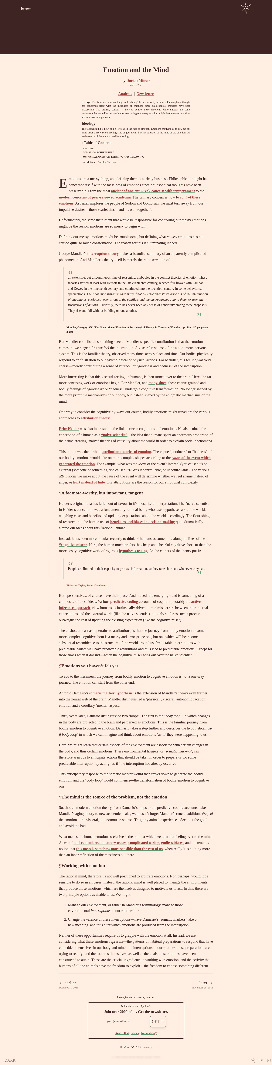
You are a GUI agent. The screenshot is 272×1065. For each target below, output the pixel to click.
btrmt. (26, 9)
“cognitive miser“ (73, 545)
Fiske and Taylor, (85, 585)
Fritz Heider (69, 429)
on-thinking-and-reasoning (125, 157)
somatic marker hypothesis (111, 693)
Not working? (149, 1033)
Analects (125, 94)
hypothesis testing (133, 551)
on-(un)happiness (94, 157)
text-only (148, 1047)
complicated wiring (143, 843)
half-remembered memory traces (99, 843)
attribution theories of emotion (126, 452)
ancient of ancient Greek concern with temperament (153, 191)
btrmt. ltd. (129, 1047)
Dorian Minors (138, 80)
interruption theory (103, 253)
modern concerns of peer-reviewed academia (95, 197)
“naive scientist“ (114, 435)
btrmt (151, 997)
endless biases (172, 843)
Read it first (122, 1033)
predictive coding (124, 601)
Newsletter (145, 94)
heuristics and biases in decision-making (142, 522)
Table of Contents (97, 143)
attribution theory (95, 418)
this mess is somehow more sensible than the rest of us (119, 849)
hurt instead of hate (89, 482)
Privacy (135, 1033)
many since (157, 383)
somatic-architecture (98, 152)
